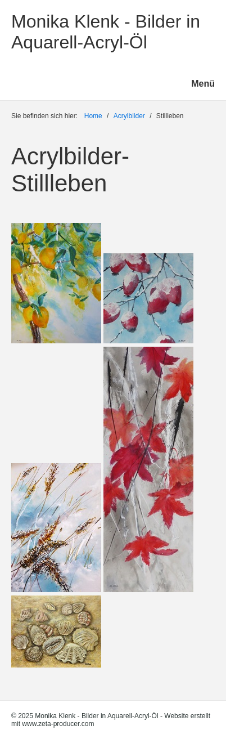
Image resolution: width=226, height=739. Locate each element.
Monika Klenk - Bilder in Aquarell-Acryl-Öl (105, 31)
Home (93, 116)
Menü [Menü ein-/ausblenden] (203, 83)
